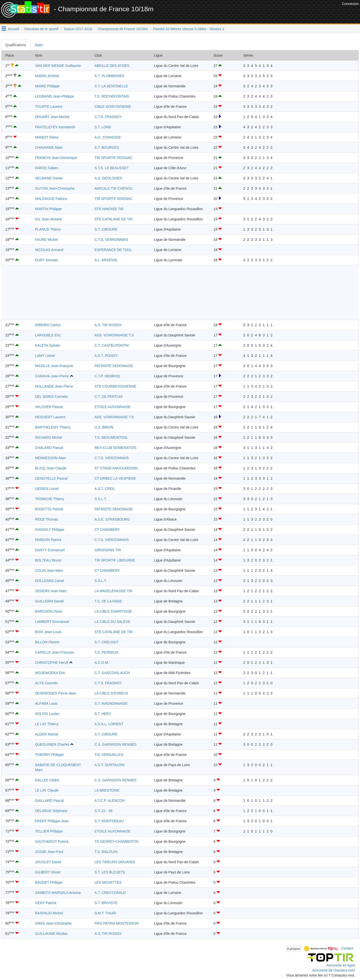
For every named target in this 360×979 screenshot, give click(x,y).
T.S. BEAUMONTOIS (110, 437)
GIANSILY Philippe (49, 530)
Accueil (13, 29)
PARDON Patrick (48, 540)
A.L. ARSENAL (106, 260)
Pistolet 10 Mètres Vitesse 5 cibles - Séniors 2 (188, 29)
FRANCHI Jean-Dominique (56, 158)
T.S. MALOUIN (106, 852)
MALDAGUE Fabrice (51, 199)
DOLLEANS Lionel (49, 581)
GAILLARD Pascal (49, 801)
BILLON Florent (47, 642)
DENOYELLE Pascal (51, 478)
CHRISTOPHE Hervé (51, 663)
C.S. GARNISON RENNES (115, 744)
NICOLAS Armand (49, 250)
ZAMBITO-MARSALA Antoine (58, 893)
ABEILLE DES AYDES (111, 66)
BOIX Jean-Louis (48, 632)
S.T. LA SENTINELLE (111, 86)
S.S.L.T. (100, 499)
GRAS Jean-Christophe (53, 923)
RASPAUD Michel (49, 913)
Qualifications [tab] (15, 45)
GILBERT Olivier (48, 872)
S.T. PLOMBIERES (109, 76)
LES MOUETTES (108, 882)
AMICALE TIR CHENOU (113, 188)
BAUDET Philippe (48, 882)
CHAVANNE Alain (48, 147)
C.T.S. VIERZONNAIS (111, 458)
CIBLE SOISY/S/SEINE (112, 107)
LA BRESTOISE (107, 790)
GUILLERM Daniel (49, 601)
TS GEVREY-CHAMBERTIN (116, 841)
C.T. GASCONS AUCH (112, 673)
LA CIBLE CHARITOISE (113, 611)
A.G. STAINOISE (107, 137)
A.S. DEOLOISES (108, 178)
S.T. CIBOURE (106, 229)
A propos (293, 949)
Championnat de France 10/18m (123, 29)
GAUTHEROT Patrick (51, 841)
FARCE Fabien (46, 168)
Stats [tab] (39, 45)
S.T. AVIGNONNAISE (111, 703)
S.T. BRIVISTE (106, 903)
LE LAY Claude (46, 790)
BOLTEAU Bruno (48, 560)
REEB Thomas (46, 519)
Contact (347, 948)
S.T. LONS (102, 127)
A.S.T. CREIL (104, 489)
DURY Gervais (46, 260)
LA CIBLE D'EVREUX (111, 693)
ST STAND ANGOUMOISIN (116, 468)
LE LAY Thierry (46, 724)
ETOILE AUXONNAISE (112, 407)
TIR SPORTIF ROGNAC (113, 158)
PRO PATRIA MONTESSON (116, 923)
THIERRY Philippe (49, 755)
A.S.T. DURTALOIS (109, 765)
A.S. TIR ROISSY (108, 325)
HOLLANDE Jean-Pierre (54, 386)
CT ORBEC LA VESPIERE (115, 478)
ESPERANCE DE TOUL (113, 250)
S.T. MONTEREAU (109, 821)
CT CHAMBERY (107, 530)
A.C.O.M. (101, 663)
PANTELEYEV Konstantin (55, 127)
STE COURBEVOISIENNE (115, 386)
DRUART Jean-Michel (52, 117)
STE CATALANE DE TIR (113, 219)
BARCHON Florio (48, 611)
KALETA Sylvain (47, 345)
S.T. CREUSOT (106, 642)
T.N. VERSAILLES (108, 755)
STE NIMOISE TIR (109, 209)
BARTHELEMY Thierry (52, 427)
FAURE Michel (46, 240)
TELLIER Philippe (49, 831)
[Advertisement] (250, 12)
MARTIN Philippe (48, 209)
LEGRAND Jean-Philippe (54, 96)
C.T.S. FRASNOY (108, 117)
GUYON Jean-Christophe (54, 188)
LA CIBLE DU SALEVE (112, 622)
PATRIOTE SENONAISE (113, 366)
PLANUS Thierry (48, 229)
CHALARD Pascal (49, 448)
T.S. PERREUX (106, 652)
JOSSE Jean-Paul (49, 852)
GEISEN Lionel (46, 489)
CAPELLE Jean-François (54, 652)
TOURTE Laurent (48, 107)
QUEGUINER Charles (52, 744)
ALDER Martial (46, 734)
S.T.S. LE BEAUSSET (111, 168)
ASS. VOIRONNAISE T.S (114, 335)
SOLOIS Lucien (47, 714)
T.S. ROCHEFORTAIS (111, 96)
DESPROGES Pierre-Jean (55, 693)
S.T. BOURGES (106, 147)
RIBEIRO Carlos (47, 325)
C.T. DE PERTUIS (108, 397)
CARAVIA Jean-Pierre (52, 376)
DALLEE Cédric (47, 780)
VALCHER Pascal (49, 407)
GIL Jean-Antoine (48, 219)
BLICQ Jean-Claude (50, 468)
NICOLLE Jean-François (54, 366)
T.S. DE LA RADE (108, 601)
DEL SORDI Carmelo (51, 397)
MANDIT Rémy (46, 137)
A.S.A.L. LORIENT (109, 724)
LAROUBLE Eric (48, 335)
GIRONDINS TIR (107, 550)
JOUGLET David (48, 862)
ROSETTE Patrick (49, 509)
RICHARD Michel (48, 437)
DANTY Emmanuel (49, 550)
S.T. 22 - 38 (103, 811)
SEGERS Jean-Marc (51, 591)
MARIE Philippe (47, 86)
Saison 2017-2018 (78, 29)
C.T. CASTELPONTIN (111, 345)
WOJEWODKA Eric (50, 673)
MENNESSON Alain (50, 458)
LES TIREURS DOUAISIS (114, 862)
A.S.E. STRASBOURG (112, 519)
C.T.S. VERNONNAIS (111, 240)
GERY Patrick (45, 903)
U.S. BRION (103, 427)
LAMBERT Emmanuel (52, 622)
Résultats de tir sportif (41, 29)
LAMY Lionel (45, 356)
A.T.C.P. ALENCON (109, 801)
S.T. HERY (102, 714)
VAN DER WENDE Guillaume (58, 66)
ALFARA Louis (46, 703)
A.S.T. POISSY (106, 356)
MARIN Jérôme (47, 76)
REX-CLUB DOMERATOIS (115, 448)
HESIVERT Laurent (50, 417)
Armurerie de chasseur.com (333, 970)
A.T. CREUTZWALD (110, 893)
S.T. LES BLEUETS (109, 872)
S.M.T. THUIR (105, 913)
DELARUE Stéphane (51, 811)
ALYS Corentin (46, 683)
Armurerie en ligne (340, 965)
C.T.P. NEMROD (107, 376)
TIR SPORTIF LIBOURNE (114, 560)
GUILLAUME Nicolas (51, 934)
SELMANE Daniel (49, 178)
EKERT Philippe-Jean (52, 821)
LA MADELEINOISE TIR (113, 591)
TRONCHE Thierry (49, 499)
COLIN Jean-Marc (49, 570)
